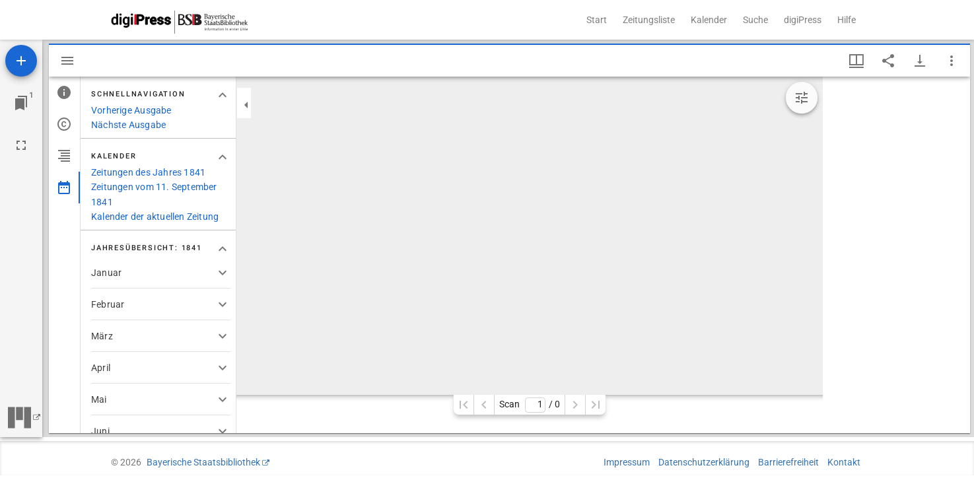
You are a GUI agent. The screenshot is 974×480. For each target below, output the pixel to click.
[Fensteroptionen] (951, 61)
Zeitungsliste (649, 20)
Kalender (709, 20)
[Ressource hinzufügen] (21, 61)
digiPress (802, 20)
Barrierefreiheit (788, 462)
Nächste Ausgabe (128, 125)
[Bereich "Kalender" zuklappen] (222, 157)
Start (596, 20)
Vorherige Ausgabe (131, 110)
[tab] (64, 92)
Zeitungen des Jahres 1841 (148, 172)
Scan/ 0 (529, 405)
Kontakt (843, 462)
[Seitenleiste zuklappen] (246, 105)
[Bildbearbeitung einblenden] (801, 98)
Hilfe (846, 20)
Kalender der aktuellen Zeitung (155, 216)
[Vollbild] (21, 145)
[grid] (896, 255)
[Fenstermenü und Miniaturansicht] (856, 61)
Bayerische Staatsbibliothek (203, 462)
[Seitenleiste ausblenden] (67, 61)
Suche (755, 20)
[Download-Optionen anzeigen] (920, 61)
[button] (160, 273)
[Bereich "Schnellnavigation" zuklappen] (222, 95)
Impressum (627, 462)
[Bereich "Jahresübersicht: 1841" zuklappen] (222, 249)
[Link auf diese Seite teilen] (888, 61)
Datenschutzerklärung (703, 462)
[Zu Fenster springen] (21, 103)
